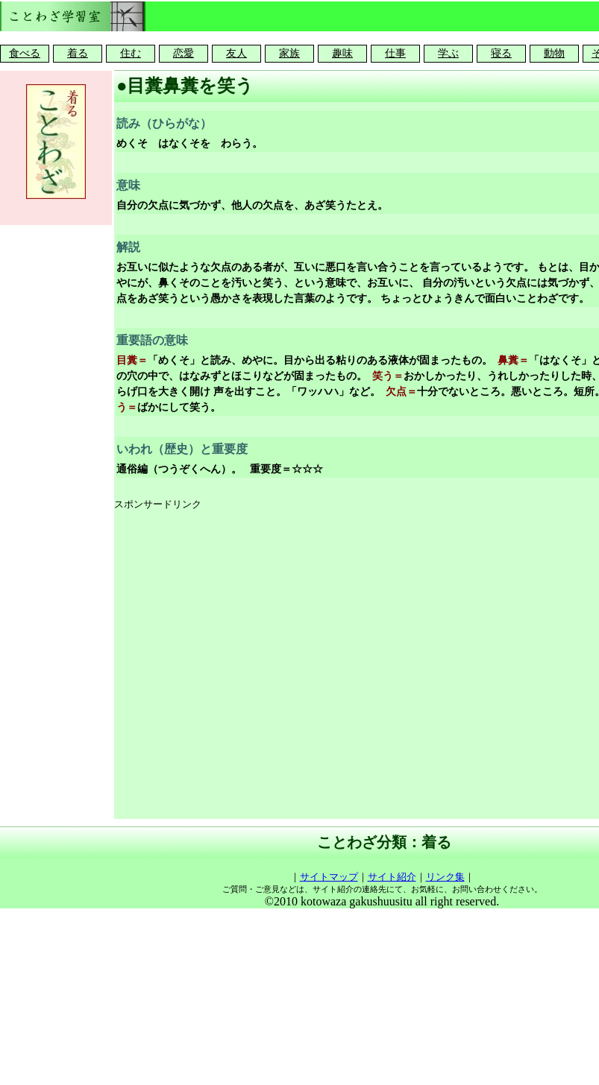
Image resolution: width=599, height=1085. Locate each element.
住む (130, 53)
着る (77, 53)
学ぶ (448, 53)
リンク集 (445, 876)
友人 (236, 53)
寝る (501, 53)
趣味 (342, 53)
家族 (289, 53)
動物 (554, 53)
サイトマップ (329, 876)
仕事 (395, 53)
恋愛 (183, 53)
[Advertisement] (153, 665)
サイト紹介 (392, 876)
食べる (24, 53)
